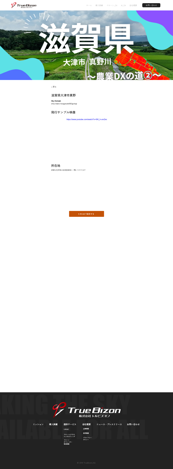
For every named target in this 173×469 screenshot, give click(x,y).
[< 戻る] (57, 86)
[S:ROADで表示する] (86, 214)
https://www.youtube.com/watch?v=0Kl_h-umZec (87, 119)
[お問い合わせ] (151, 5)
